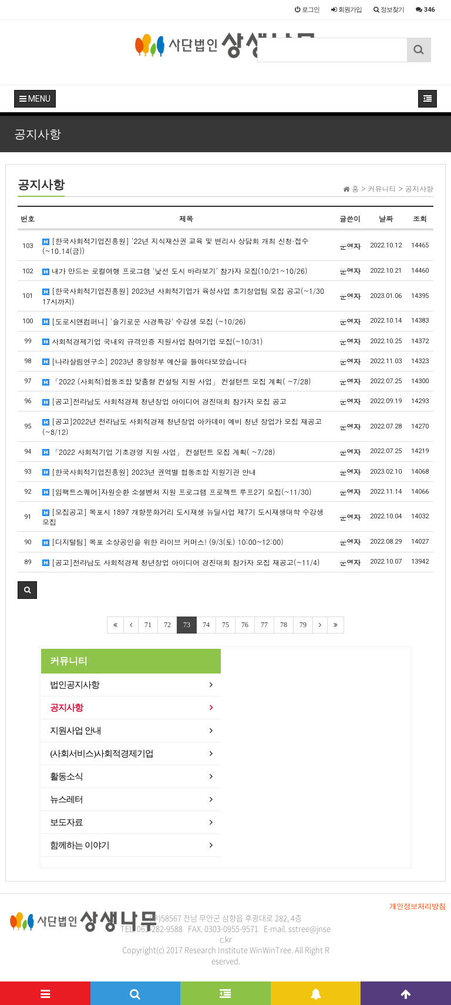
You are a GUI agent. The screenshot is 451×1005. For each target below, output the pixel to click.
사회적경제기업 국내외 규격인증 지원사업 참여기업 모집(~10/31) (152, 341)
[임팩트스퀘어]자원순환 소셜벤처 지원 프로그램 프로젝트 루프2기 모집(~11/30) (177, 492)
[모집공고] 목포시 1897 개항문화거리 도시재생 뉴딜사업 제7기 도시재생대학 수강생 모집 (183, 517)
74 (206, 625)
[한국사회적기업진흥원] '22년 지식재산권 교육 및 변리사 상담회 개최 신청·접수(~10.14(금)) (175, 246)
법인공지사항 (74, 684)
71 (148, 625)
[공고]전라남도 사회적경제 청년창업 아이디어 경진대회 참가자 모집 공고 (164, 401)
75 (225, 625)
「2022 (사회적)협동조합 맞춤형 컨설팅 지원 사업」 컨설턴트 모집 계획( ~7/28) (176, 381)
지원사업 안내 (75, 730)
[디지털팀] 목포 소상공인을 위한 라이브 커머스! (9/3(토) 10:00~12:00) (163, 542)
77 (264, 625)
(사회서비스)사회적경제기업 (101, 753)
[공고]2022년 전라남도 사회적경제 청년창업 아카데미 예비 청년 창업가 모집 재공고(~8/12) (182, 426)
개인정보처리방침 (417, 906)
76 (244, 625)
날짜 (386, 218)
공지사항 (66, 707)
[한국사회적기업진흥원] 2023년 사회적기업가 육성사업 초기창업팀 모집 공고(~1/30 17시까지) (183, 296)
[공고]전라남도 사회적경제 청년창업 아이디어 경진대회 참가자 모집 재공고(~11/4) (181, 562)
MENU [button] (35, 98)
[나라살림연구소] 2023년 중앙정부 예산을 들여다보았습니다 (144, 361)
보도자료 (66, 822)
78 (283, 625)
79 (303, 625)
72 (167, 625)
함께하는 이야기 (79, 845)
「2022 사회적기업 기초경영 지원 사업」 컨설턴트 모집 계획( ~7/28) (158, 452)
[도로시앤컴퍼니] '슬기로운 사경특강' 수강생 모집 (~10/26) (144, 321)
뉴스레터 (66, 799)
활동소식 (66, 776)
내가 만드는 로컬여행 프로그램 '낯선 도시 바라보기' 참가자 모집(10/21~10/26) (175, 271)
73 (186, 625)
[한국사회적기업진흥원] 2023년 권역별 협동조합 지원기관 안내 (149, 472)
